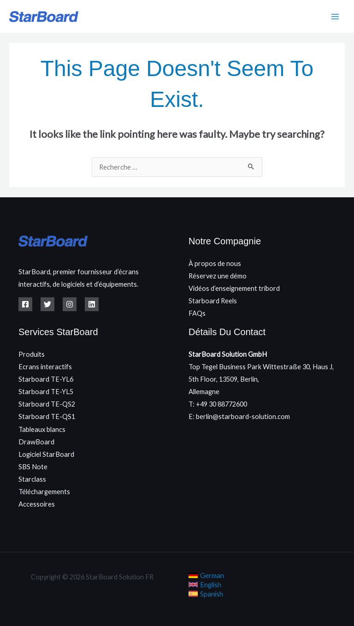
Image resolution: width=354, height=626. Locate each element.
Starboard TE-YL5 (45, 392)
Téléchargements (44, 492)
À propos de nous (215, 263)
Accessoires (36, 504)
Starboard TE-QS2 (46, 404)
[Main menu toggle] (335, 16)
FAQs (197, 313)
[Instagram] (70, 304)
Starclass (32, 479)
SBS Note (32, 467)
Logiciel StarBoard (46, 454)
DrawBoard (36, 442)
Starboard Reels (213, 301)
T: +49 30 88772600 (218, 404)
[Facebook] (25, 304)
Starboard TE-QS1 (46, 416)
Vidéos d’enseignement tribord (234, 288)
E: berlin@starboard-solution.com (239, 416)
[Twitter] (47, 304)
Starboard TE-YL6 (45, 379)
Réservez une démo (218, 276)
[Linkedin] (92, 304)
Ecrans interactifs (45, 367)
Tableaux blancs (41, 429)
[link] (206, 575)
